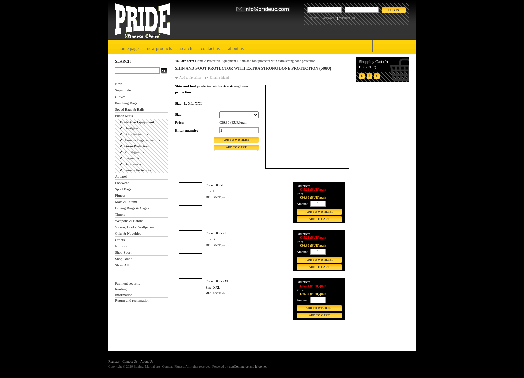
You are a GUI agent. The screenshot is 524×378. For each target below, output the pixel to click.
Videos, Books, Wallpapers (135, 227)
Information (124, 295)
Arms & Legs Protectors (142, 140)
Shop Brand (123, 259)
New (118, 84)
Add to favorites (190, 77)
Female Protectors (137, 170)
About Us (236, 48)
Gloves (120, 96)
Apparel (121, 176)
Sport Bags (123, 189)
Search (186, 48)
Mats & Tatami (126, 202)
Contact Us (210, 48)
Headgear (131, 128)
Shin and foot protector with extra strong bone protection (278, 61)
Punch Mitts (124, 116)
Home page (128, 48)
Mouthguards (134, 152)
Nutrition (121, 246)
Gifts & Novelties (128, 233)
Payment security (127, 283)
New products (159, 48)
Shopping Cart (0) (373, 61)
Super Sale (123, 90)
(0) (353, 18)
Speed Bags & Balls (129, 109)
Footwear (122, 183)
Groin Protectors (136, 146)
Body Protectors (136, 134)
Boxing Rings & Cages (132, 208)
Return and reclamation (132, 300)
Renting (121, 289)
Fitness (120, 195)
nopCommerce (239, 366)
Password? (328, 18)
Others (120, 240)
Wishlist (344, 18)
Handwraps (132, 164)
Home (199, 61)
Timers (120, 214)
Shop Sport (123, 252)
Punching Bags (126, 103)
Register (312, 18)
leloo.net (261, 366)
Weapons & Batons (129, 221)
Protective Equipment (137, 122)
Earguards (131, 158)
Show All (122, 265)
